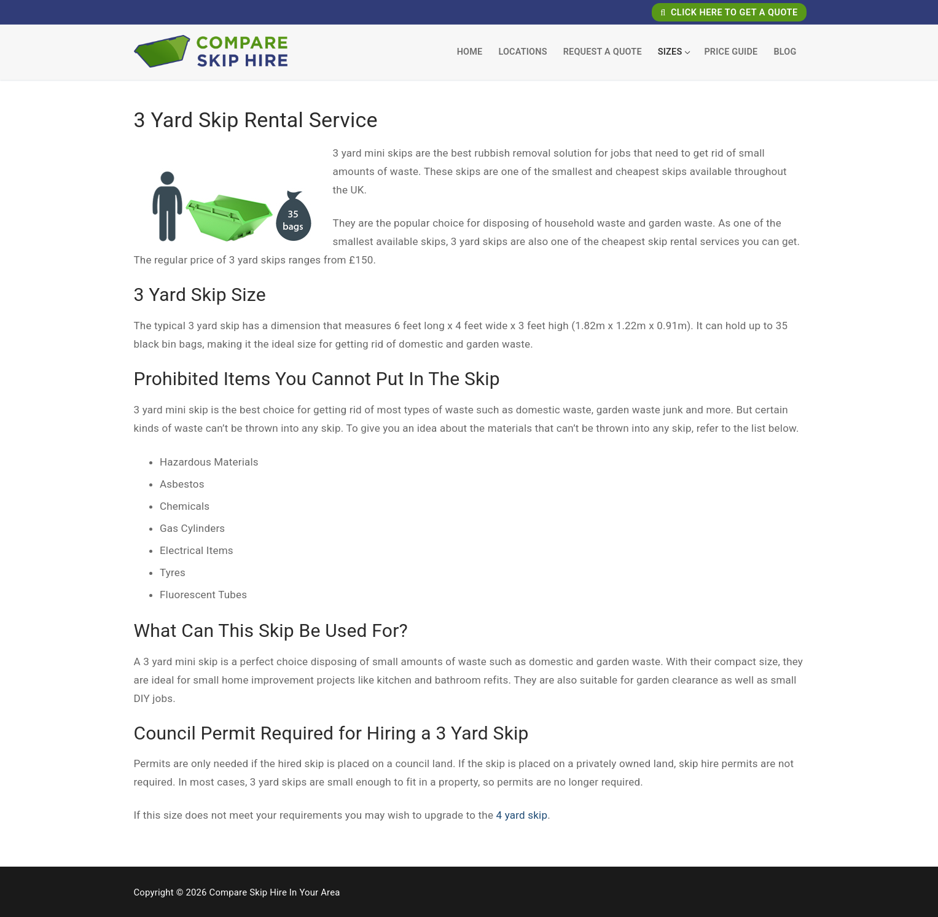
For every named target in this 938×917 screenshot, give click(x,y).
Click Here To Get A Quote (728, 12)
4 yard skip (522, 815)
